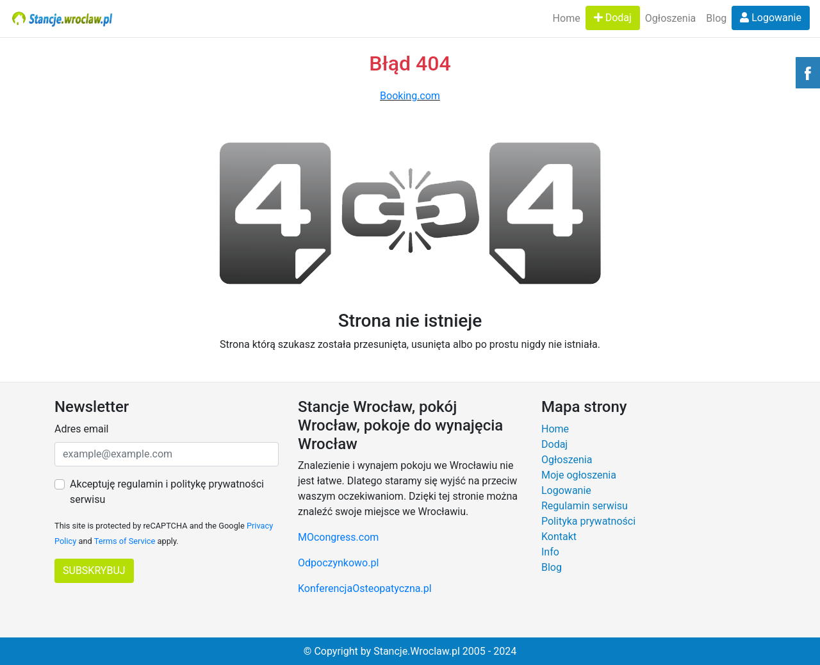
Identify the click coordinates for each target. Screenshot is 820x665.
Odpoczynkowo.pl (338, 563)
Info (550, 552)
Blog (716, 18)
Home (566, 18)
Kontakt (559, 536)
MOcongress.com (338, 537)
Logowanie (770, 18)
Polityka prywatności (588, 521)
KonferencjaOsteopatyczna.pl (365, 588)
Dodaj (613, 18)
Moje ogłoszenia (578, 475)
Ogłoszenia (670, 18)
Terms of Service (125, 541)
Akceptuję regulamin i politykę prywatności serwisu (167, 491)
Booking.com (410, 96)
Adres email (81, 429)
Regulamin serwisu (584, 506)
